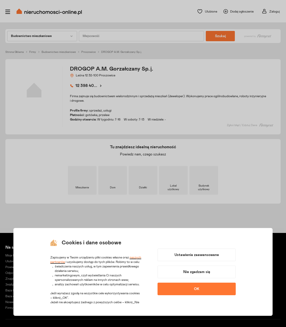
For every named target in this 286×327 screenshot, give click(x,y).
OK (196, 289)
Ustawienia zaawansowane (197, 255)
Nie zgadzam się (196, 272)
